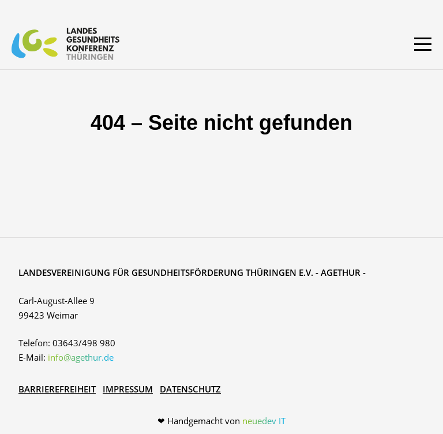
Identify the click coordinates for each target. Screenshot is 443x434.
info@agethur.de (81, 357)
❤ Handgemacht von (221, 420)
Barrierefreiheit (57, 389)
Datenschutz (190, 389)
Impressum (128, 389)
